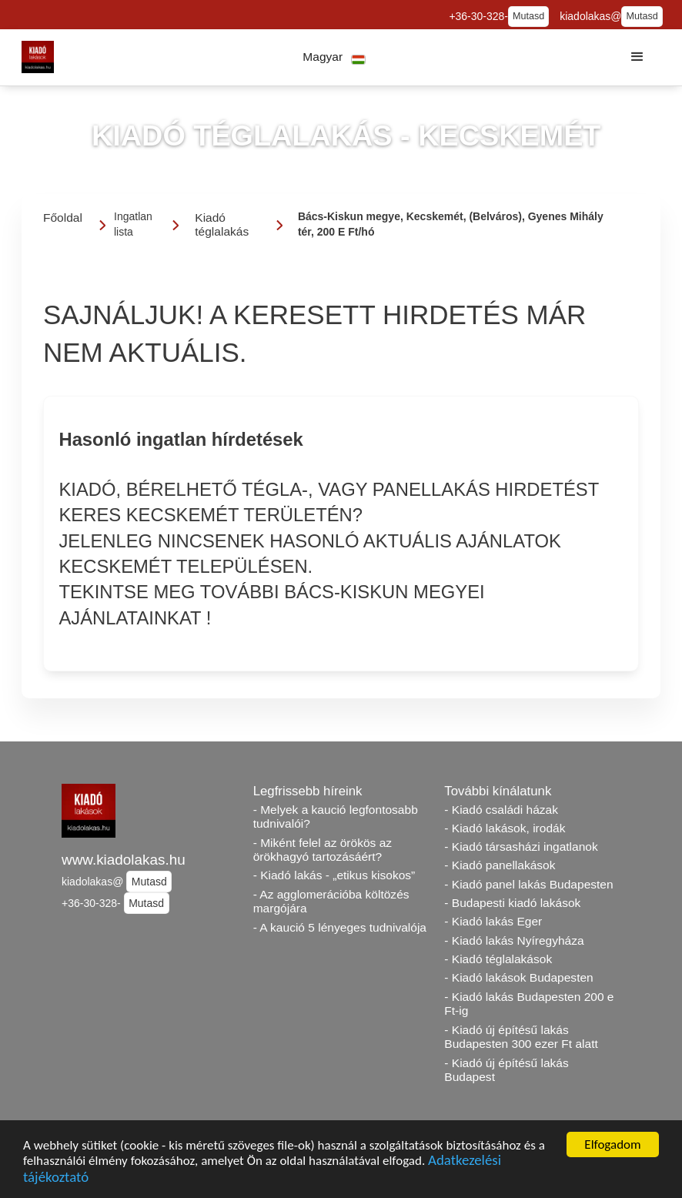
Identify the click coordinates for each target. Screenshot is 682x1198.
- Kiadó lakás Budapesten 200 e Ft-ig (528, 1004)
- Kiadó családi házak (501, 809)
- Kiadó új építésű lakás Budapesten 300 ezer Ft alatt (520, 1037)
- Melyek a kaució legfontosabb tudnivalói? (335, 817)
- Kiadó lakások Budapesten (518, 977)
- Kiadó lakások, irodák (504, 828)
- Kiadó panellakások (499, 865)
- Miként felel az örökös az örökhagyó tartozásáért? (322, 850)
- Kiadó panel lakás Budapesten (528, 884)
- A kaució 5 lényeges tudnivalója (339, 927)
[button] (334, 57)
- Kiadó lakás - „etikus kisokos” (334, 875)
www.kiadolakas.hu (124, 860)
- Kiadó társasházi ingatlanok (520, 846)
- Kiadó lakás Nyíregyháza (513, 940)
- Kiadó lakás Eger (493, 921)
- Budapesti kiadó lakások (512, 902)
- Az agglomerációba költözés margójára (331, 901)
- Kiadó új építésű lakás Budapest (506, 1070)
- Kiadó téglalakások (498, 958)
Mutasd (528, 16)
